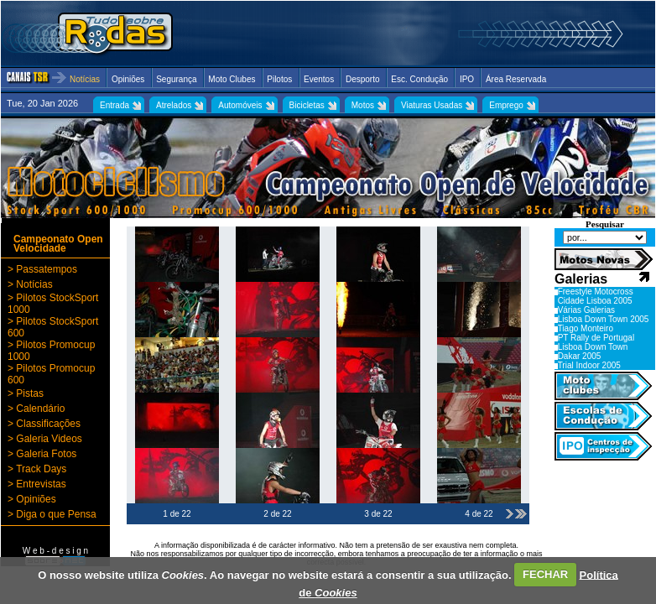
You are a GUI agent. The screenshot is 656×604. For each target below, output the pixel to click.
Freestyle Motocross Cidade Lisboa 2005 (595, 296)
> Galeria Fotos (42, 454)
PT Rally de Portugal (596, 337)
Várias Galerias (586, 310)
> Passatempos (42, 269)
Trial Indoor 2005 (589, 365)
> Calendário (36, 408)
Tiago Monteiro (585, 328)
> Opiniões (32, 499)
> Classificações (44, 424)
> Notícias (30, 284)
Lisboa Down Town (593, 346)
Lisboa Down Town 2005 (603, 319)
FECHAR (545, 574)
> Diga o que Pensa (52, 514)
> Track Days (37, 469)
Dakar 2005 (579, 356)
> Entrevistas (37, 484)
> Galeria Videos (45, 439)
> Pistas (26, 393)
